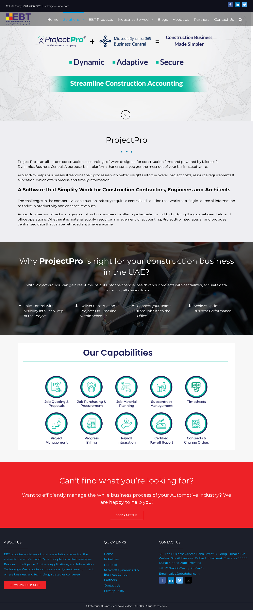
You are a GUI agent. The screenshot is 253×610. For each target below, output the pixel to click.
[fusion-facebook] (161, 580)
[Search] (238, 19)
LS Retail (109, 565)
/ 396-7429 (194, 568)
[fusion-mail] (187, 580)
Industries (110, 559)
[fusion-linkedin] (169, 580)
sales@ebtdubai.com (56, 6)
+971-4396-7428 (174, 568)
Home (107, 554)
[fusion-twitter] (178, 580)
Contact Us (111, 585)
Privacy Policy (113, 591)
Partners (109, 580)
